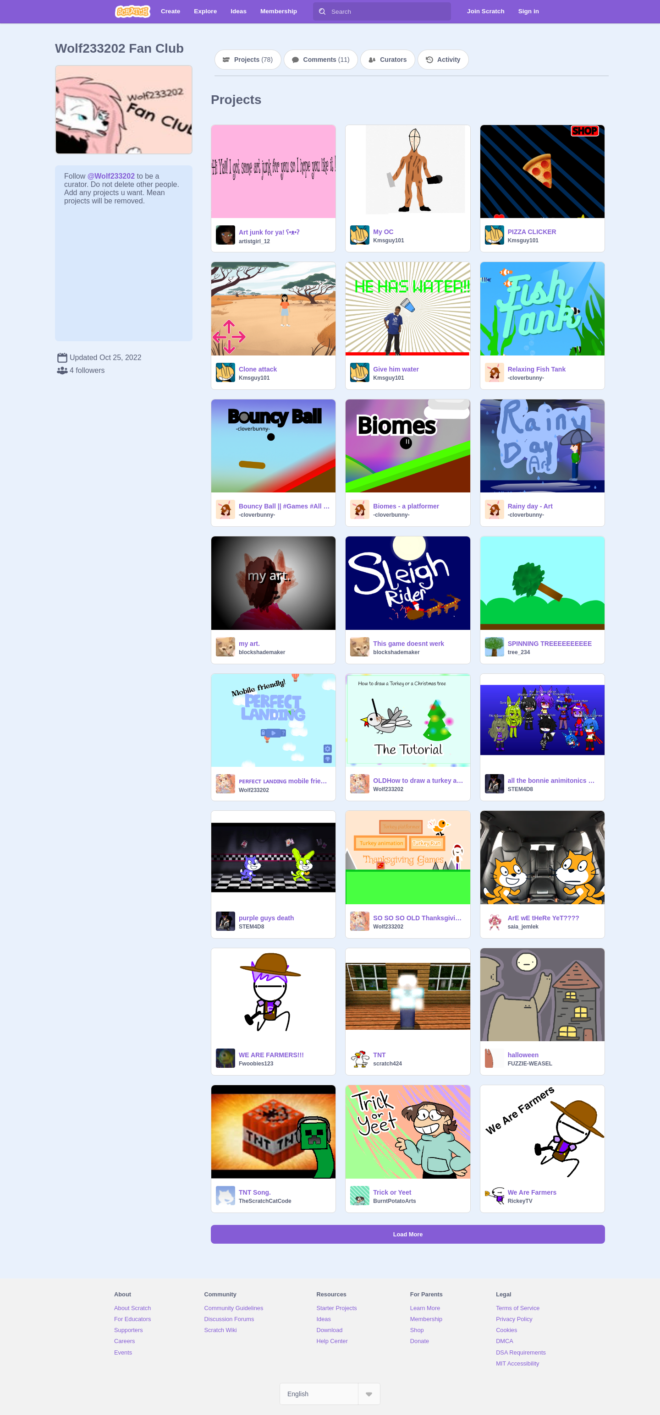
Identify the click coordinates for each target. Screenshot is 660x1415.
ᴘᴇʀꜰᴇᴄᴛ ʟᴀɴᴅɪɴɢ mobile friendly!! (284, 781)
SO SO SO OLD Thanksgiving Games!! (418, 918)
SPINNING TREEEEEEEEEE (550, 643)
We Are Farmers (532, 1192)
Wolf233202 (254, 790)
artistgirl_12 (254, 241)
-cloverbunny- (526, 378)
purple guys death (266, 918)
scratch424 (387, 1063)
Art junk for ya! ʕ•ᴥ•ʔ (269, 232)
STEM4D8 (520, 789)
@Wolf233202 (111, 176)
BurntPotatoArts (394, 1201)
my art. (249, 643)
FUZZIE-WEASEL (530, 1063)
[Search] (322, 11)
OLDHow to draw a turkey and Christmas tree (418, 780)
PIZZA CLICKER (532, 231)
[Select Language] (330, 1394)
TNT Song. (255, 1192)
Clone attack (258, 369)
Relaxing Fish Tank (537, 369)
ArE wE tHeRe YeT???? (543, 918)
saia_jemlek (523, 926)
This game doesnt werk (408, 643)
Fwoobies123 (256, 1063)
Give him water (396, 369)
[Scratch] (132, 11)
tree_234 (519, 652)
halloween (523, 1055)
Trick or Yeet (392, 1192)
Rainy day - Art (530, 506)
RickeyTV (520, 1201)
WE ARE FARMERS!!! (271, 1055)
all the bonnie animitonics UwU (553, 780)
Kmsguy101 (388, 240)
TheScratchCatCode (265, 1201)
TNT (379, 1055)
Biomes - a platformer (406, 506)
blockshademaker (262, 652)
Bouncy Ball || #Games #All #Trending (284, 506)
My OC (383, 231)
